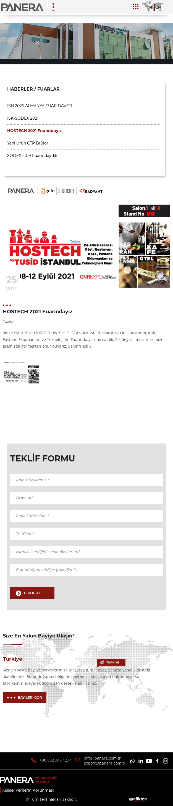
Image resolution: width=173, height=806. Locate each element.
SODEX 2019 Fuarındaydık (32, 155)
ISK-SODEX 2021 (22, 118)
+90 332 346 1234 (56, 760)
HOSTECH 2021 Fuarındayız (34, 130)
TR (149, 7)
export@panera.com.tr (104, 763)
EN (158, 7)
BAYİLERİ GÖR (24, 697)
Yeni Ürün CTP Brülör (27, 143)
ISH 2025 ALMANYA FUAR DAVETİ (39, 105)
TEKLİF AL (28, 593)
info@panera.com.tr (102, 758)
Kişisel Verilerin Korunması (28, 790)
